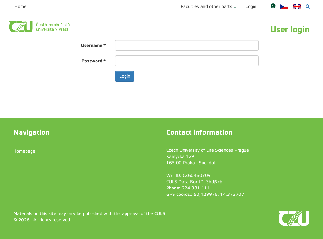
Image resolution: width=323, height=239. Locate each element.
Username (93, 45)
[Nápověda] (273, 6)
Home (20, 6)
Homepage (24, 151)
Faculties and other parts (206, 6)
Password (93, 60)
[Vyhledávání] (308, 6)
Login (250, 6)
